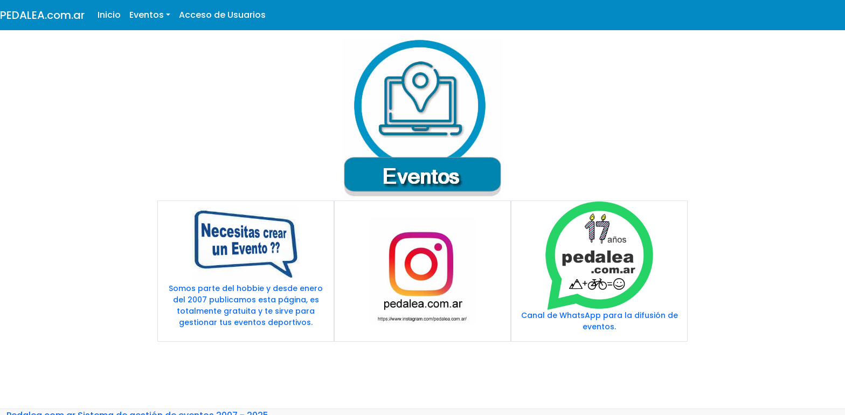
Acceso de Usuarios (222, 15)
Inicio (109, 15)
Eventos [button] (146, 15)
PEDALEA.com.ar (42, 15)
